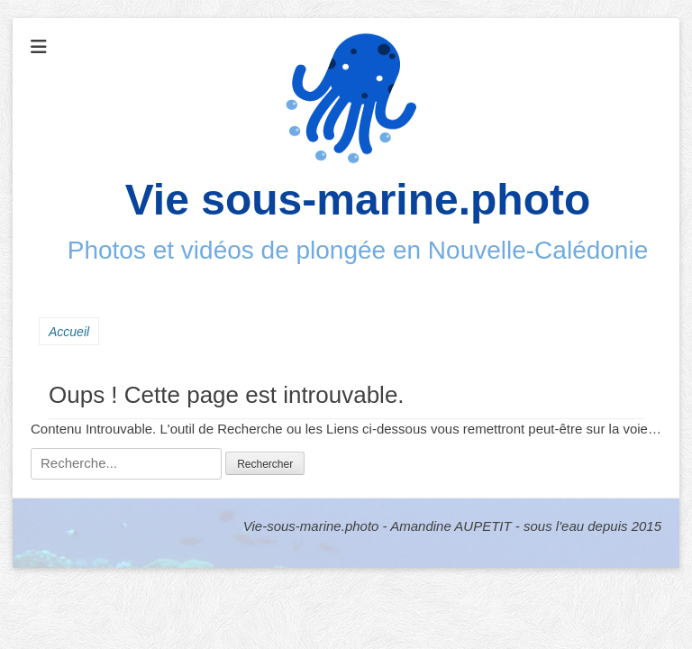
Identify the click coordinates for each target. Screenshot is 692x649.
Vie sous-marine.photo (358, 200)
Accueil (69, 331)
